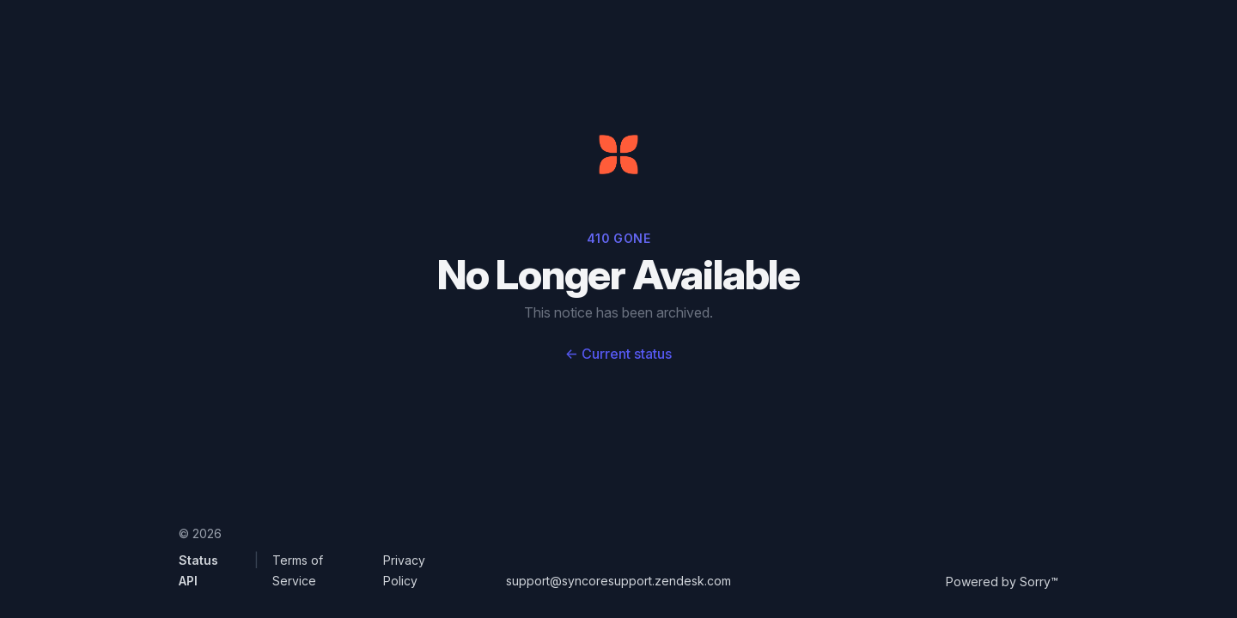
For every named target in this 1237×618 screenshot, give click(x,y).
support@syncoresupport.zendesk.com (618, 580)
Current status (618, 353)
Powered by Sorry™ (1002, 581)
